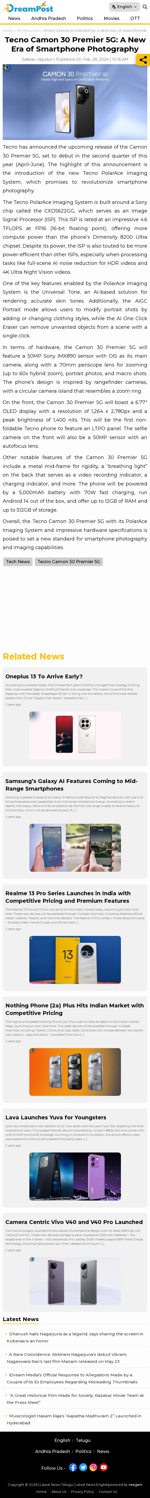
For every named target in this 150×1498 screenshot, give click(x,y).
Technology (28, 31)
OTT (135, 18)
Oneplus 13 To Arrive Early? (44, 676)
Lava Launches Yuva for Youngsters (55, 1117)
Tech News (18, 561)
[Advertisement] (75, 612)
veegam (135, 1485)
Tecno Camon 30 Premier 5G (68, 561)
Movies (112, 18)
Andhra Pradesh (48, 18)
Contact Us (108, 1492)
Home (8, 31)
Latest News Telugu (56, 1485)
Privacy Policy (82, 1492)
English (62, 1440)
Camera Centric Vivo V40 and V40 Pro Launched (74, 1222)
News (14, 18)
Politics (85, 18)
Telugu (83, 1440)
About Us (58, 1492)
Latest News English (91, 1485)
